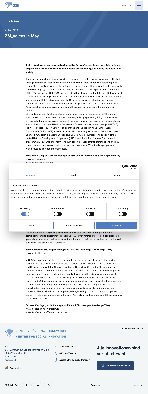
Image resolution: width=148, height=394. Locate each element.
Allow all (116, 225)
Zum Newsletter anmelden (115, 365)
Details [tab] (74, 175)
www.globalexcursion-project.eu (42, 308)
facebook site (40, 298)
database (47, 106)
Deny (31, 225)
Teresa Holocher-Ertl (36, 249)
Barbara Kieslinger (35, 305)
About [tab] (117, 175)
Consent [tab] (30, 175)
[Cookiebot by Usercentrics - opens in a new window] (124, 167)
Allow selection (74, 225)
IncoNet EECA (51, 93)
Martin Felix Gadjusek (37, 155)
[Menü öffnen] (139, 5)
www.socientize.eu (35, 253)
